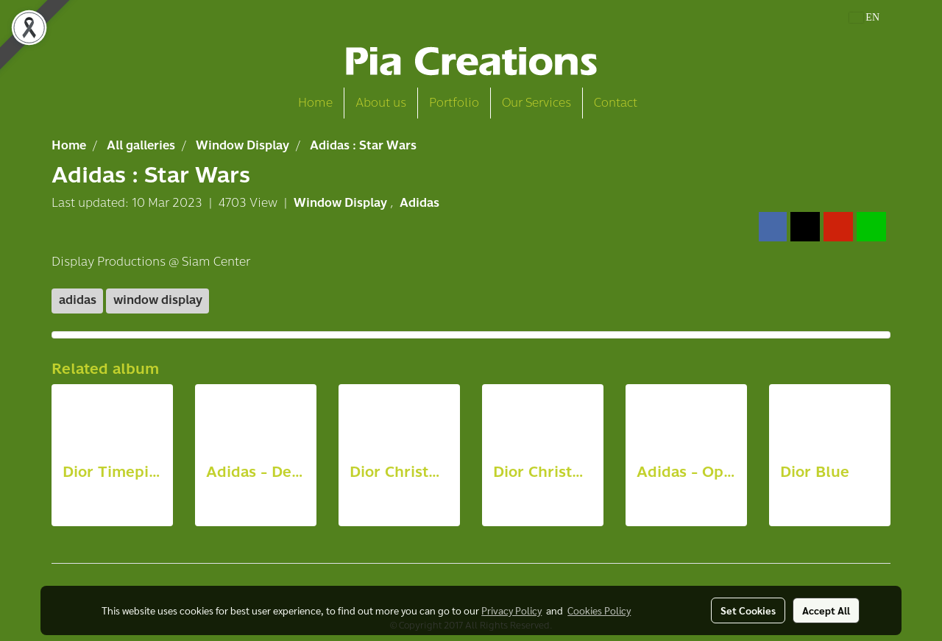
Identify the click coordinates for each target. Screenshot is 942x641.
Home (315, 102)
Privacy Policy (511, 610)
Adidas (419, 203)
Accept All (826, 610)
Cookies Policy (599, 610)
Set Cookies (748, 610)
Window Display (342, 203)
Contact (615, 102)
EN (864, 17)
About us (380, 102)
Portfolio (454, 102)
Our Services (536, 102)
